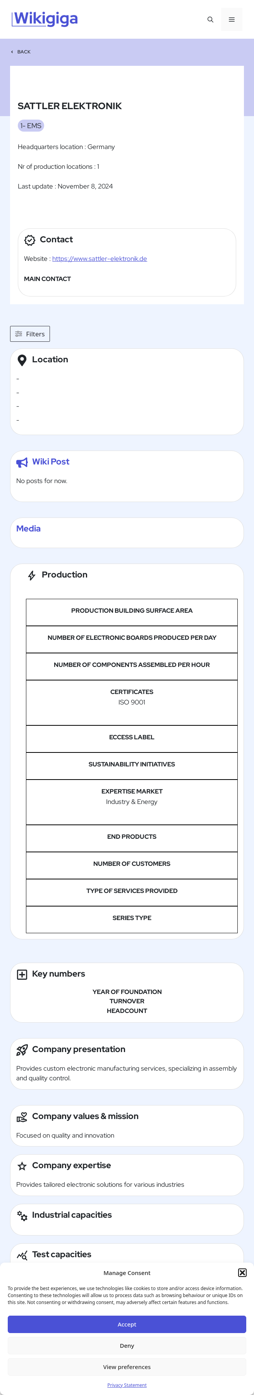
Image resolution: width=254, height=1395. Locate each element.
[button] (242, 1273)
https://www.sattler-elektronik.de (99, 258)
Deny (127, 1345)
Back (24, 52)
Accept (127, 1324)
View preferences (127, 1367)
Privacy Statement (127, 1385)
